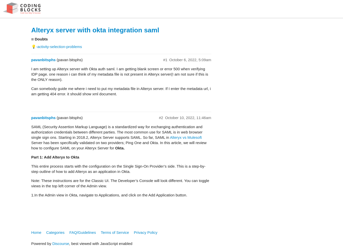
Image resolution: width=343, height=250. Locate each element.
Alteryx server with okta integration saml (95, 30)
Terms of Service (115, 232)
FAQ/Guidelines (82, 232)
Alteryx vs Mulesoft (186, 137)
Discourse (60, 243)
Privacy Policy (145, 232)
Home (36, 232)
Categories (55, 232)
